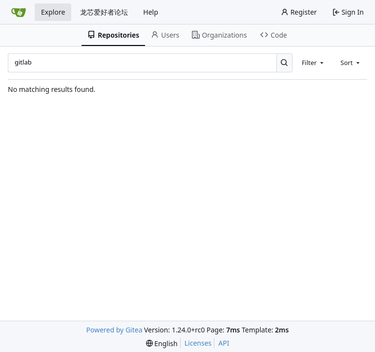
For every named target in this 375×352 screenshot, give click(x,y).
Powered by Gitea (114, 329)
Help (150, 12)
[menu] (162, 343)
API (223, 343)
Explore (53, 12)
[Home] (18, 12)
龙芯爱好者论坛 (104, 12)
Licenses (198, 343)
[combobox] (313, 62)
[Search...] (284, 62)
